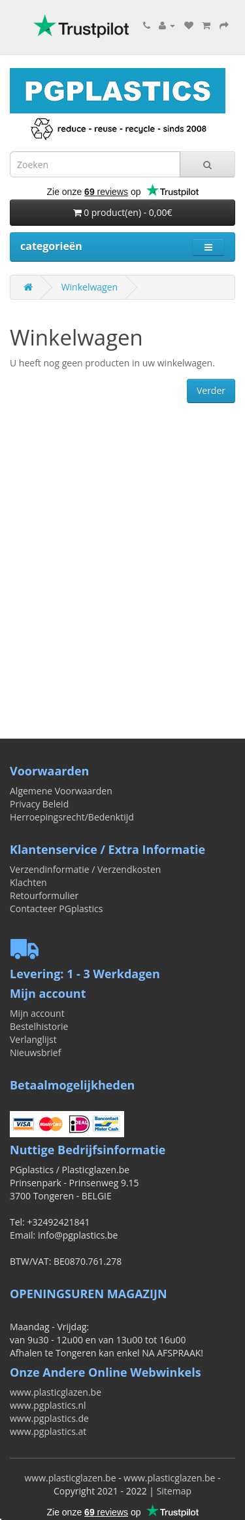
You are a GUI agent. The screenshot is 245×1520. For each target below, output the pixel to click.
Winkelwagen (89, 287)
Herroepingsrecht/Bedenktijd (72, 817)
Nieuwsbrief (35, 1052)
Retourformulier (44, 895)
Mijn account (37, 1013)
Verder (211, 390)
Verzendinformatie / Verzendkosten (85, 869)
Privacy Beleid (39, 804)
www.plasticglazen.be (55, 1392)
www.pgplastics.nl (48, 1405)
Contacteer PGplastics (56, 908)
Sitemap (174, 1491)
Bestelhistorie (39, 1026)
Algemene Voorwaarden (61, 791)
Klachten (28, 882)
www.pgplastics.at (48, 1431)
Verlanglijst (33, 1039)
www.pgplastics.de (49, 1418)
